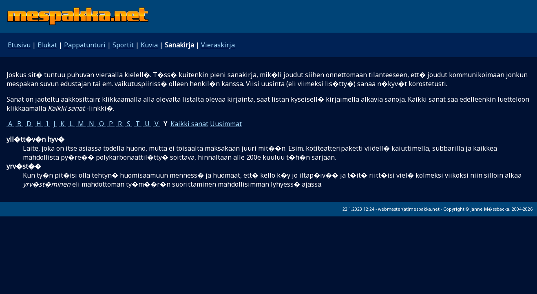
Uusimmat (226, 123)
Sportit (123, 44)
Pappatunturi (85, 44)
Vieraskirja (218, 44)
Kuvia (149, 44)
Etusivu (19, 44)
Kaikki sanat (189, 123)
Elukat (47, 44)
